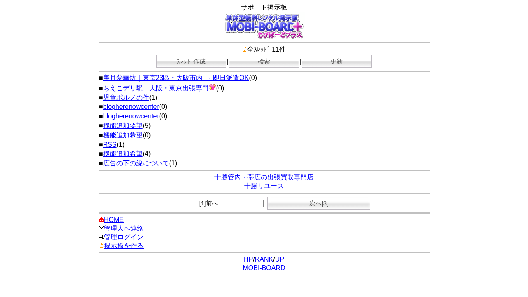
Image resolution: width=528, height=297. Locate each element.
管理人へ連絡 (121, 228)
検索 (264, 61)
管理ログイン (121, 236)
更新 (336, 61)
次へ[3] (319, 203)
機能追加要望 (123, 125)
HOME (111, 219)
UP (279, 259)
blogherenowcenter (131, 106)
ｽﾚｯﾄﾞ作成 (191, 61)
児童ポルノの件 (126, 97)
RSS (110, 144)
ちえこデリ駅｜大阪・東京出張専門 (159, 88)
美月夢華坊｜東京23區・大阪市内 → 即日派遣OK (176, 77)
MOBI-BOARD (264, 267)
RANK (264, 259)
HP (248, 259)
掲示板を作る (121, 245)
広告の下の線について (136, 163)
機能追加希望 (123, 135)
